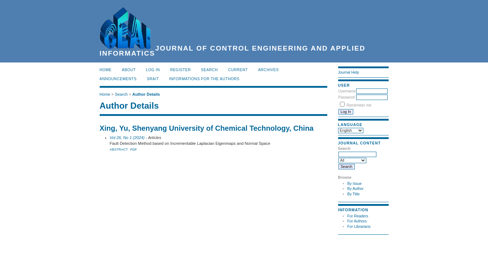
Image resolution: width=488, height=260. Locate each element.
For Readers (357, 216)
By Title (353, 194)
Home (106, 70)
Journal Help (348, 72)
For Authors (357, 221)
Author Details (146, 94)
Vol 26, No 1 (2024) (127, 137)
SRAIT (153, 79)
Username (347, 91)
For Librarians (359, 227)
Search (209, 70)
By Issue (354, 184)
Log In (153, 70)
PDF (133, 149)
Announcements (118, 79)
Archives (268, 70)
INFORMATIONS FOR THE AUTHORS (204, 79)
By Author (355, 189)
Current (238, 70)
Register (180, 70)
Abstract (119, 149)
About (128, 70)
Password (346, 97)
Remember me (358, 105)
